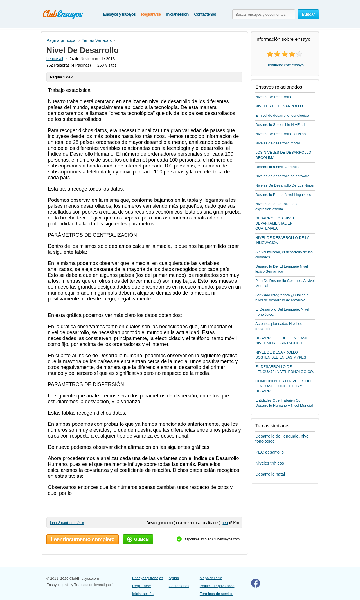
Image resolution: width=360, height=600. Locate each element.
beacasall (54, 58)
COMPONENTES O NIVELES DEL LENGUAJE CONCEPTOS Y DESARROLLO (283, 386)
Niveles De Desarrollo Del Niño (280, 134)
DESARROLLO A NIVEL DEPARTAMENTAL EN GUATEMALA (275, 223)
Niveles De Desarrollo (273, 97)
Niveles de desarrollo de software (282, 176)
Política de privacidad (217, 586)
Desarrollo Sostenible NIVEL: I (280, 125)
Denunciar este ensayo (285, 65)
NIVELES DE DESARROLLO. (279, 106)
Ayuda (174, 578)
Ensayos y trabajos (119, 14)
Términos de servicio (216, 594)
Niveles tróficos (269, 463)
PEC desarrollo (269, 452)
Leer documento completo (82, 539)
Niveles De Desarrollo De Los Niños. (285, 185)
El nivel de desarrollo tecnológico (282, 115)
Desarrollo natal (270, 474)
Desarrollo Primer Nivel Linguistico (283, 195)
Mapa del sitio (211, 578)
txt (225, 522)
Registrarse (151, 14)
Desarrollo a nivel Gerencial (277, 167)
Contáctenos (205, 14)
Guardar (138, 539)
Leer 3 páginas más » (67, 522)
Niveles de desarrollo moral (277, 143)
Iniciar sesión (177, 14)
